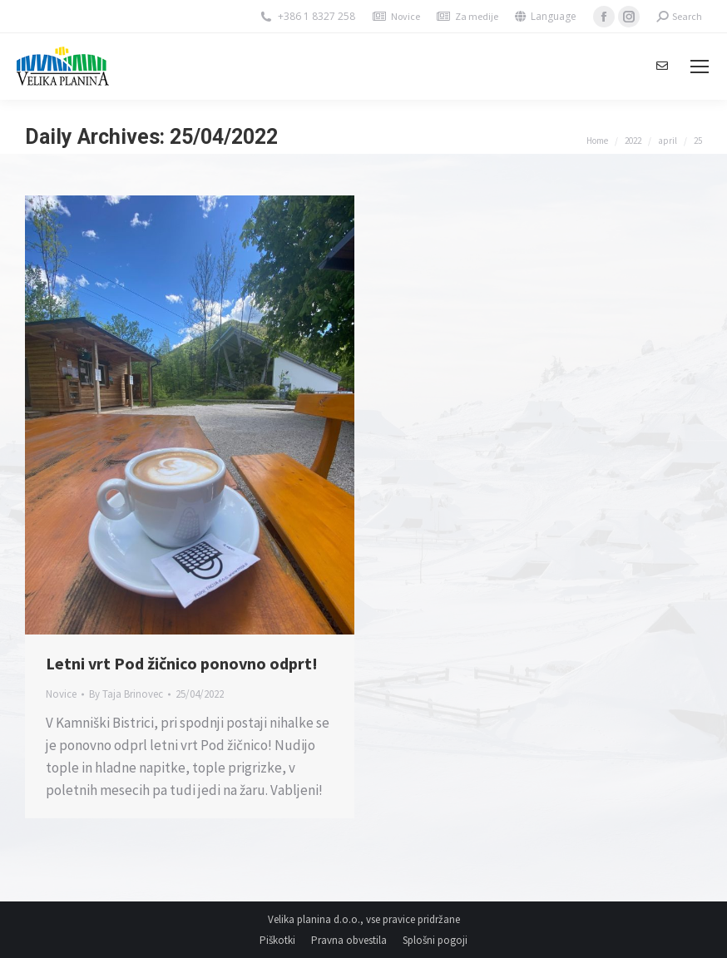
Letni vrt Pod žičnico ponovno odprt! (182, 663)
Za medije (476, 16)
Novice (405, 16)
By (126, 694)
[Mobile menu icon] (699, 66)
